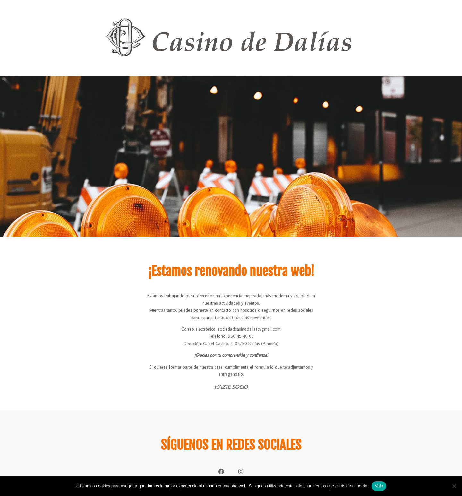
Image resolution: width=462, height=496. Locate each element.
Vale (379, 485)
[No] (454, 486)
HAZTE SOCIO (231, 386)
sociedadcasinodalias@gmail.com (249, 329)
